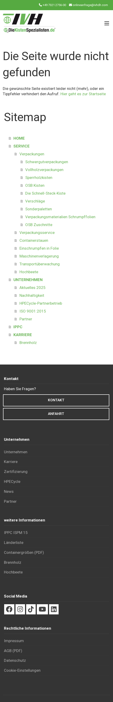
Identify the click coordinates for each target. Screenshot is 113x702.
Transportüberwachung (39, 264)
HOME (19, 138)
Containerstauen (33, 240)
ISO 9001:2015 (32, 311)
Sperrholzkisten (38, 177)
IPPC (17, 327)
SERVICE (21, 146)
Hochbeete (28, 272)
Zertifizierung (16, 471)
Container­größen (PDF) (24, 552)
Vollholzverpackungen (44, 169)
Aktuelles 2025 (32, 287)
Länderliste (13, 542)
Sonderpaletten (38, 209)
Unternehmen (15, 452)
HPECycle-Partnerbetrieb (40, 303)
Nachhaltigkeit (31, 295)
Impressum (14, 640)
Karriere (11, 461)
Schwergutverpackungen (46, 161)
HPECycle (12, 481)
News (9, 491)
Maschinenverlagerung (39, 256)
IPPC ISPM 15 (16, 532)
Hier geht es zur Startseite (83, 94)
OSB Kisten (34, 185)
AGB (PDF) (13, 650)
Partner (25, 319)
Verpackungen (31, 154)
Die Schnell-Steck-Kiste (45, 193)
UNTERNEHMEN (28, 279)
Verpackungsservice (37, 232)
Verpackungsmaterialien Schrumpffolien (60, 217)
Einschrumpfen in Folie (39, 248)
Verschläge (35, 201)
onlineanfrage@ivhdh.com (90, 5)
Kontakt (56, 400)
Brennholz (28, 342)
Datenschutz (15, 660)
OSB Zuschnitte (38, 224)
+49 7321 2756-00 (54, 5)
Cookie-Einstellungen (22, 670)
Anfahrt (56, 414)
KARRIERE (22, 334)
